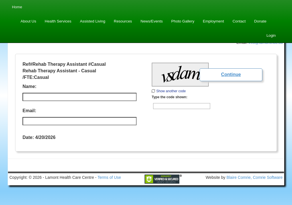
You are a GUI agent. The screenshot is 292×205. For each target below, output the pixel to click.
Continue (231, 74)
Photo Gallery (182, 21)
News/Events (152, 21)
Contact (239, 21)
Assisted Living (92, 21)
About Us (28, 21)
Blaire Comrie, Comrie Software (254, 177)
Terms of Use (109, 177)
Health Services (58, 21)
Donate (260, 21)
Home (17, 7)
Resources (123, 21)
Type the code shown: (169, 97)
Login (271, 35)
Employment (213, 21)
